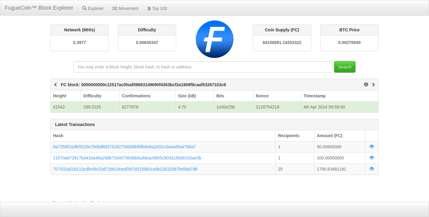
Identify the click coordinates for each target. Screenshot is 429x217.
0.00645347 (147, 42)
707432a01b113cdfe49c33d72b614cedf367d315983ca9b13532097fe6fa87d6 (125, 169)
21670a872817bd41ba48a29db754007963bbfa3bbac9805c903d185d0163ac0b (127, 158)
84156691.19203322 (282, 42)
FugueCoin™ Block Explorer (39, 8)
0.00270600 (349, 42)
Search (344, 66)
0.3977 (79, 42)
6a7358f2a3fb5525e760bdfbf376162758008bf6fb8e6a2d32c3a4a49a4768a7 (124, 146)
